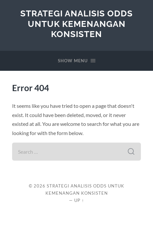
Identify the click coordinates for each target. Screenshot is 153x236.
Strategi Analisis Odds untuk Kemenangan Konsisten (76, 23)
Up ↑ (79, 200)
